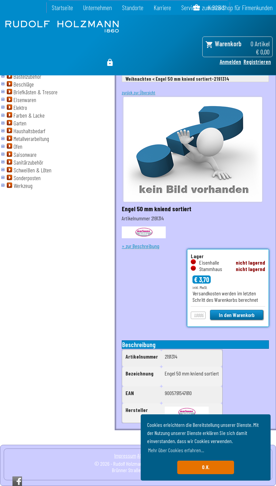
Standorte (132, 7)
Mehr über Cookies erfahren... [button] (176, 450)
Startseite (62, 7)
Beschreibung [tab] (139, 344)
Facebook (17, 481)
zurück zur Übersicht (138, 92)
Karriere (162, 7)
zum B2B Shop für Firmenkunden (237, 7)
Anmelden (230, 61)
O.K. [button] (206, 467)
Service (189, 7)
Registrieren (257, 61)
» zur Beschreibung (140, 246)
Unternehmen (97, 7)
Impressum (125, 455)
